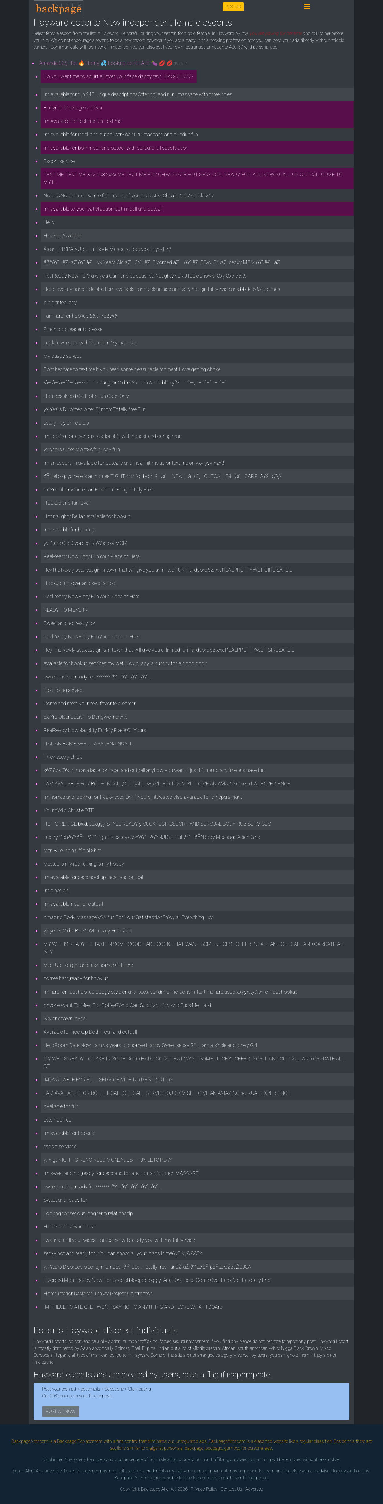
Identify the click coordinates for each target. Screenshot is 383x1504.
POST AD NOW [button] (60, 1411)
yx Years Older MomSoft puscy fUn (82, 449)
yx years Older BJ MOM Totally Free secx (88, 931)
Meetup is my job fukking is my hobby (84, 864)
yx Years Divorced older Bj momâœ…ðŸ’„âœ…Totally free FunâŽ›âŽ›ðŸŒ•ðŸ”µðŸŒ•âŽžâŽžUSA (147, 1267)
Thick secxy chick (63, 757)
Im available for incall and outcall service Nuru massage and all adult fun (121, 134)
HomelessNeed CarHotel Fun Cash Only (86, 396)
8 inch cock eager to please (73, 329)
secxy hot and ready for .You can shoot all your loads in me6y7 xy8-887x (123, 1253)
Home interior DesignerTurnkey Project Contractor (98, 1293)
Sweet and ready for (65, 1200)
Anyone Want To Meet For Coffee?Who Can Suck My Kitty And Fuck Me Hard (127, 1005)
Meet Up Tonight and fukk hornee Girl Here (88, 965)
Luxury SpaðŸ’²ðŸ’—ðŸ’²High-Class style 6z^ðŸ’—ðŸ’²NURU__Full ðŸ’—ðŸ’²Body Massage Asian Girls (152, 837)
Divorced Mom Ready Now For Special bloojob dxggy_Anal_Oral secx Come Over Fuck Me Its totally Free (157, 1280)
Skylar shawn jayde (64, 1018)
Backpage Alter (155, 1489)
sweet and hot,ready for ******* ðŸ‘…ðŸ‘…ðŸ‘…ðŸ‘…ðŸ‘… (102, 1186)
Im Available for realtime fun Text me (82, 121)
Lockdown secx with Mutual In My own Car (90, 343)
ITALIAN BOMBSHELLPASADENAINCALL (88, 743)
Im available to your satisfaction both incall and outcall (103, 209)
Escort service (59, 161)
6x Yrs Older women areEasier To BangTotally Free (98, 490)
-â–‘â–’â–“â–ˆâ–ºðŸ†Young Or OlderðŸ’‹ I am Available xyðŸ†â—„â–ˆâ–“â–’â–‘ (135, 383)
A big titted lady (60, 302)
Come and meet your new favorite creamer (90, 703)
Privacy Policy (204, 1489)
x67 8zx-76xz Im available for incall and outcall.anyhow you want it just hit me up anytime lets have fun (154, 770)
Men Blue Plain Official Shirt (72, 850)
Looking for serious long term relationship (88, 1213)
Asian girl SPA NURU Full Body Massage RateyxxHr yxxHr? (107, 249)
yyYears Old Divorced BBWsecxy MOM (85, 543)
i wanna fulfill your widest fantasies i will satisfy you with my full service (119, 1240)
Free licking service (63, 690)
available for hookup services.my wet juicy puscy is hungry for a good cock (125, 663)
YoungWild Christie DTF (69, 810)
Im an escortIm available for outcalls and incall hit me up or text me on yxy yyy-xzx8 (134, 463)
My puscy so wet (62, 356)
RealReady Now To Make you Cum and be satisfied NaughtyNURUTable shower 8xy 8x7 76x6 (145, 276)
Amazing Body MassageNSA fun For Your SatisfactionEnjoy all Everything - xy (128, 917)
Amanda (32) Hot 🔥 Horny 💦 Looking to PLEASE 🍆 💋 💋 (113, 63)
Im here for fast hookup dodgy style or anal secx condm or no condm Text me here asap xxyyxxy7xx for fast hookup (171, 992)
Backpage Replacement (79, 1441)
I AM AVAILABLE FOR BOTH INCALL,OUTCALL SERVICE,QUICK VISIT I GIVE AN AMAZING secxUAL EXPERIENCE (167, 784)
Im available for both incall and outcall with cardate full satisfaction (116, 148)
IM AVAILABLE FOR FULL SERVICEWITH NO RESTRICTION (108, 1080)
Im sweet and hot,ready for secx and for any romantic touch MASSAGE (121, 1173)
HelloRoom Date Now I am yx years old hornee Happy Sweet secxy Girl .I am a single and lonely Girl (150, 1045)
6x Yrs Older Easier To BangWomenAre (85, 717)
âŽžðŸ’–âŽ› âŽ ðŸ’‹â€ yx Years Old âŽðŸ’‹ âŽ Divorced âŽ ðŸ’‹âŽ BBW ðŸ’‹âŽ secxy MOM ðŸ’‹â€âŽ (162, 262)
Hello (49, 222)
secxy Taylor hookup (66, 423)
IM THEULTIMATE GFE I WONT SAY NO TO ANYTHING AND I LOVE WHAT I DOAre (133, 1307)
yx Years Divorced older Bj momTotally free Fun (95, 409)
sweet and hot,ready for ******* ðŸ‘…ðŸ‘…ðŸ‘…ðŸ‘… (97, 677)
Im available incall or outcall (73, 904)
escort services (60, 1146)
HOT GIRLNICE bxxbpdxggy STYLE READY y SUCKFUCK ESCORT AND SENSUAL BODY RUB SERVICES (157, 824)
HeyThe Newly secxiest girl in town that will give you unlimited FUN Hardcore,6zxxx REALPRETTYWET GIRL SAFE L (168, 570)
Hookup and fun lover (67, 503)
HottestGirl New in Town (70, 1227)
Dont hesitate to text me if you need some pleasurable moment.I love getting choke (132, 369)
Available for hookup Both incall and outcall (90, 1032)
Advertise (254, 1489)
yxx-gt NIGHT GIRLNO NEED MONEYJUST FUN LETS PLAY (108, 1160)
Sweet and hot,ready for (70, 623)
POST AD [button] (233, 6)
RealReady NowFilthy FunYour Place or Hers (92, 556)
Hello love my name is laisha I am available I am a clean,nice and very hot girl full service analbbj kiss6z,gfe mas (162, 289)
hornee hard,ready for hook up (76, 978)
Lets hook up (57, 1120)
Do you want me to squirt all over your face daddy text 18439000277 (119, 76)
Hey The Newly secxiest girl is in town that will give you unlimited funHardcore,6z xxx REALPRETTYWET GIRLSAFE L (169, 650)
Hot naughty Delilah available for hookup (87, 516)
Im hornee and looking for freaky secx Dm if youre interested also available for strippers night (143, 797)
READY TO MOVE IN (66, 610)
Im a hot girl (56, 890)
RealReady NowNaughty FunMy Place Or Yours (95, 730)
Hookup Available (62, 236)
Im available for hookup (69, 530)
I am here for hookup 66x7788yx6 (80, 316)
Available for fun (61, 1106)
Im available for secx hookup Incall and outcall (94, 877)
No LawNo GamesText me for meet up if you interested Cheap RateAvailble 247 (129, 195)
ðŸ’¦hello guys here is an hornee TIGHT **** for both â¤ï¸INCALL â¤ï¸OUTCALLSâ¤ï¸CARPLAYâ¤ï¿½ (163, 476)
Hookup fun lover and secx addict (80, 583)
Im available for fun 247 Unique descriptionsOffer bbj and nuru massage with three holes (138, 94)
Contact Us (231, 1489)
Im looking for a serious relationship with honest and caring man (113, 436)
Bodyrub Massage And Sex (73, 108)
